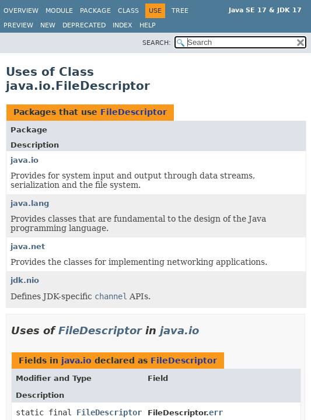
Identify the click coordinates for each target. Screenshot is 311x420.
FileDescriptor (133, 112)
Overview (21, 11)
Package (95, 11)
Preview (18, 25)
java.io (25, 160)
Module (59, 11)
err (216, 412)
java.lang (30, 203)
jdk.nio (25, 280)
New (47, 25)
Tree (180, 11)
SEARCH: (156, 43)
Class (128, 11)
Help (147, 25)
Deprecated (84, 25)
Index (122, 25)
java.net (28, 246)
